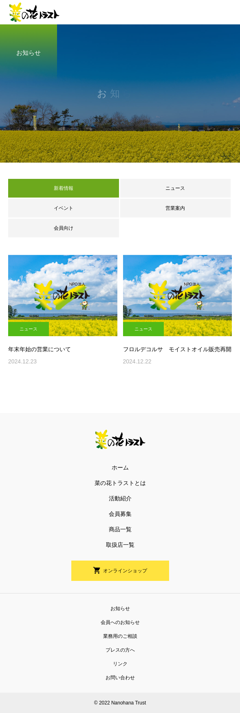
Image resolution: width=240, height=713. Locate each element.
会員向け (63, 228)
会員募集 (120, 514)
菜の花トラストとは (120, 483)
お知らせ (120, 608)
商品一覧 (120, 529)
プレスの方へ (120, 650)
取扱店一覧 (120, 544)
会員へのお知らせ (120, 622)
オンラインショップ (125, 571)
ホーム (120, 467)
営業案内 (175, 208)
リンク (120, 664)
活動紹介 (120, 498)
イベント (63, 208)
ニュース (175, 188)
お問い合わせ (120, 677)
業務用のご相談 (120, 636)
